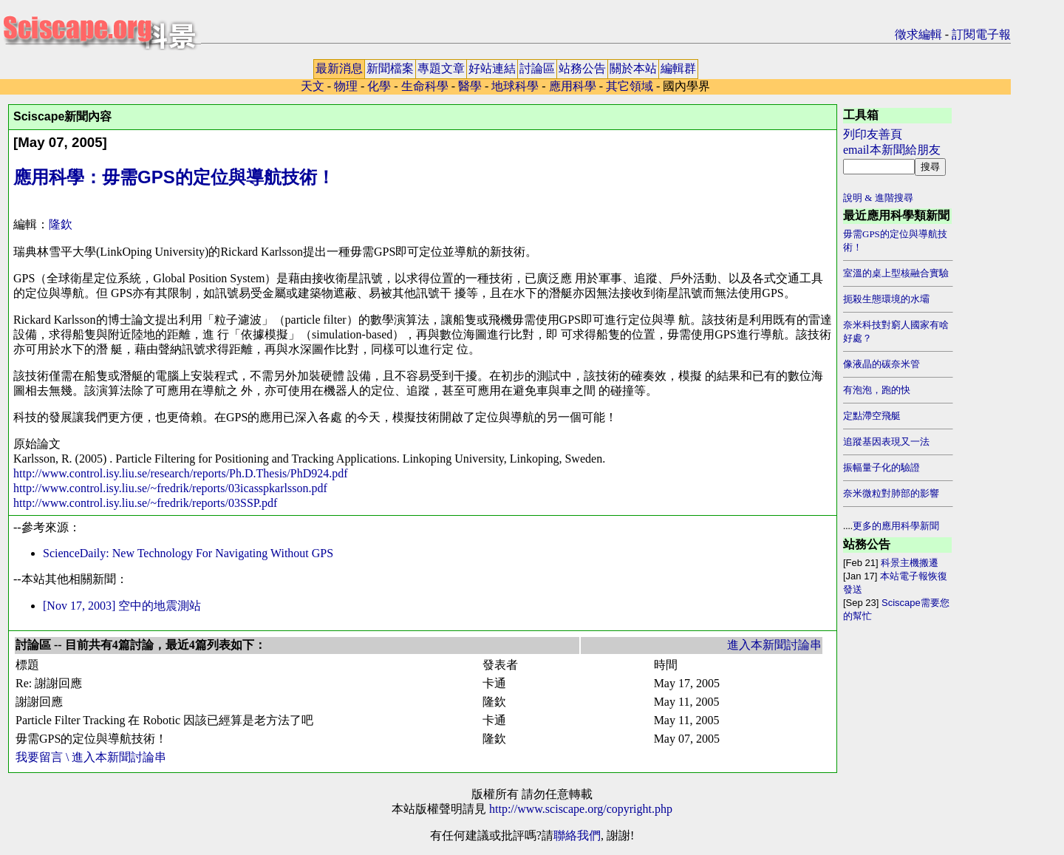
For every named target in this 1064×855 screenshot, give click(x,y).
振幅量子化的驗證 (881, 467)
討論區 (537, 68)
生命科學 (425, 86)
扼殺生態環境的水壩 (886, 298)
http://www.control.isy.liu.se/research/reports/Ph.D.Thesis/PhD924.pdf (180, 473)
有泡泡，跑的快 (876, 389)
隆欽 (60, 224)
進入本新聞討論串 (774, 644)
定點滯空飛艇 (872, 415)
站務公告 (582, 68)
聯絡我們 (577, 835)
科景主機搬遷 (909, 562)
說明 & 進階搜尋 (878, 197)
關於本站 (633, 68)
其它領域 (629, 86)
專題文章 (441, 68)
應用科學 (574, 86)
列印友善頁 (872, 134)
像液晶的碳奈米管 (881, 363)
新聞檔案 (390, 68)
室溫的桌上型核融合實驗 (896, 273)
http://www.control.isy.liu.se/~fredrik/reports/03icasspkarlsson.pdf (170, 488)
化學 (379, 86)
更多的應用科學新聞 (896, 525)
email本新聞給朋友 (892, 149)
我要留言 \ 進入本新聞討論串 (91, 757)
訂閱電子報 (981, 34)
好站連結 (492, 68)
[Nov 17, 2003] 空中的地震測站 (122, 605)
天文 (312, 86)
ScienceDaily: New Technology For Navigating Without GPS (188, 553)
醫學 (470, 86)
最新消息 (339, 68)
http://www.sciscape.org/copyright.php (580, 809)
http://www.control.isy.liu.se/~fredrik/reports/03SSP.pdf (145, 503)
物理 (346, 86)
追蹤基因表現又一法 (886, 441)
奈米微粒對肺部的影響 (891, 493)
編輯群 (678, 68)
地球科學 (515, 86)
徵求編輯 (918, 34)
